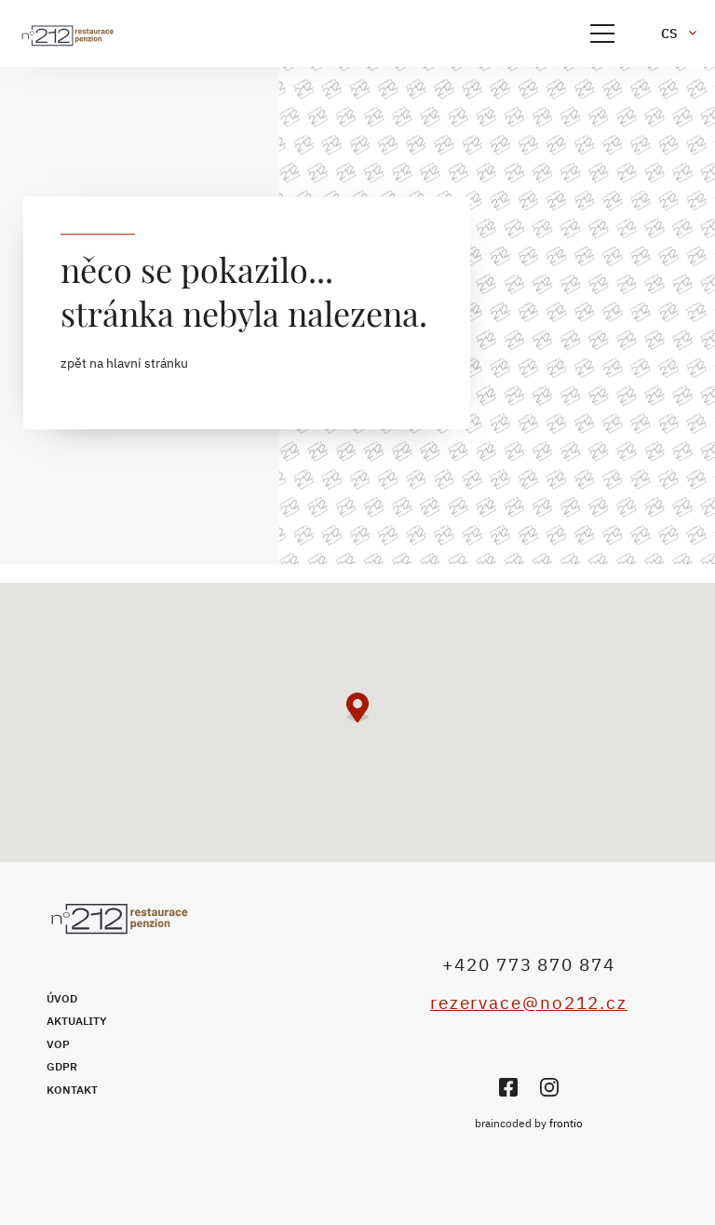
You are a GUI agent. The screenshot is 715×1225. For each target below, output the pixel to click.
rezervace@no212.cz (528, 1002)
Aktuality (77, 1021)
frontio (566, 1123)
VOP (58, 1044)
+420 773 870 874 (528, 964)
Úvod (62, 998)
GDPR (62, 1066)
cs (669, 33)
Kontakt (72, 1090)
